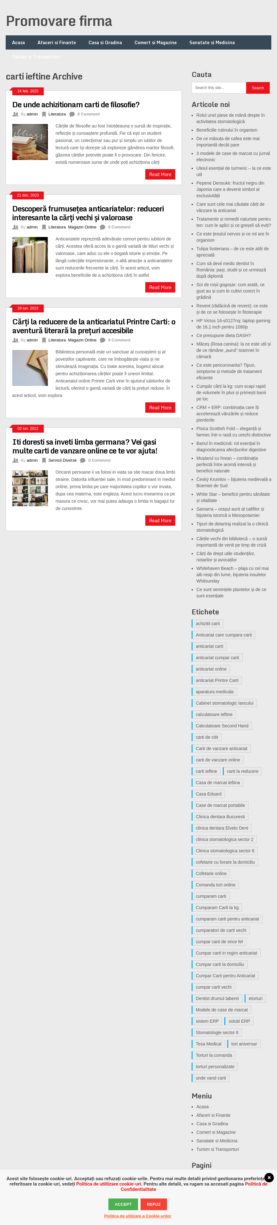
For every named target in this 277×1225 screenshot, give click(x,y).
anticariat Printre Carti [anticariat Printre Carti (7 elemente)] (217, 680)
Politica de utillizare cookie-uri (108, 1184)
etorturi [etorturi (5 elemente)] (256, 998)
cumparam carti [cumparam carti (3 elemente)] (211, 896)
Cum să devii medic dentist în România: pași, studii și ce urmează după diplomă (231, 270)
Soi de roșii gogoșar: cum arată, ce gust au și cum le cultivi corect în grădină (230, 291)
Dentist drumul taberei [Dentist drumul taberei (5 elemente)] (217, 998)
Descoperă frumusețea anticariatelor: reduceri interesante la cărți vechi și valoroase (88, 212)
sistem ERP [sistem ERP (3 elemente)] (207, 1021)
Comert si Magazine (156, 42)
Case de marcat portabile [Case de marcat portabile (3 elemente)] (220, 805)
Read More (160, 174)
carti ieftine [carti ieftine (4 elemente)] (206, 771)
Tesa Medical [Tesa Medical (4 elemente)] (209, 1043)
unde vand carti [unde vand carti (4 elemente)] (211, 1077)
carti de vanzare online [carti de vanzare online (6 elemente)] (218, 759)
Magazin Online (82, 227)
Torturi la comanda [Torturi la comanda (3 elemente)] (214, 1055)
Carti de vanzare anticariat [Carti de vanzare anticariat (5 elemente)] (221, 748)
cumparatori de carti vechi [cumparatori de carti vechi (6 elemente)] (221, 930)
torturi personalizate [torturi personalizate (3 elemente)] (215, 1066)
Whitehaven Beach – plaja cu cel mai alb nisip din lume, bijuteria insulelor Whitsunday (232, 574)
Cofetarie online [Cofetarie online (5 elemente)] (211, 873)
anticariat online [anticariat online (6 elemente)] (211, 669)
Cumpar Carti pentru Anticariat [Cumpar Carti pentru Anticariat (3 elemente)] (225, 975)
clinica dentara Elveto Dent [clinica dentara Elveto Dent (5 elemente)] (222, 828)
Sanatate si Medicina (212, 42)
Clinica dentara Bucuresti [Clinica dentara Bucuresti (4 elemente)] (220, 816)
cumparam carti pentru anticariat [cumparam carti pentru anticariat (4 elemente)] (227, 918)
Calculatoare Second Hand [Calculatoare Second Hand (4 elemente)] (222, 725)
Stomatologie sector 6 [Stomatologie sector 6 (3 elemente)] (217, 1032)
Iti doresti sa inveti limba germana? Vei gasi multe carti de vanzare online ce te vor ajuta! (84, 446)
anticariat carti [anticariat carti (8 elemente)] (209, 646)
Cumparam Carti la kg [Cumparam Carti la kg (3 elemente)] (217, 907)
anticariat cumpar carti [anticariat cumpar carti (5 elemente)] (217, 657)
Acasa (18, 42)
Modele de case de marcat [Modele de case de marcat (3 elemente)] (222, 1009)
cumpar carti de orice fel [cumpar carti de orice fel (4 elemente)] (219, 941)
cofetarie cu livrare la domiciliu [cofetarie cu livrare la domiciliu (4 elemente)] (225, 862)
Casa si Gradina (105, 42)
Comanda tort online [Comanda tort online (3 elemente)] (215, 884)
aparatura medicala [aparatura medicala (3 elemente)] (215, 691)
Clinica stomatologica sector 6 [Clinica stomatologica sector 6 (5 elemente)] (225, 850)
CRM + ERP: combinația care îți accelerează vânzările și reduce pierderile (227, 414)
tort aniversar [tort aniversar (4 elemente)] (244, 1043)
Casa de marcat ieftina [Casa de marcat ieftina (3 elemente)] (218, 782)
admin (32, 114)
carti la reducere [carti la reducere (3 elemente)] (242, 771)
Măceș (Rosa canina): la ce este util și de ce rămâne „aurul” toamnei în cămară (233, 350)
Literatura (57, 114)
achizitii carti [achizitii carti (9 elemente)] (208, 623)
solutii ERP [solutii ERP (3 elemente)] (239, 1021)
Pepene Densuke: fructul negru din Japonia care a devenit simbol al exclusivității (230, 189)
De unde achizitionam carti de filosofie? (76, 104)
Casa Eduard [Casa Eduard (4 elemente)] (209, 793)
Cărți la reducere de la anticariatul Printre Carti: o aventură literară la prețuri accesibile (93, 325)
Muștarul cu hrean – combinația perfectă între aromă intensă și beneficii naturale (227, 464)
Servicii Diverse (63, 460)
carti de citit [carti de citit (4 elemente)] (207, 737)
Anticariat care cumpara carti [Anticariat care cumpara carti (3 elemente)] (224, 634)
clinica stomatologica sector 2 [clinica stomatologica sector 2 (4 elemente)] (224, 839)
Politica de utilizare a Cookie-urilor (137, 1216)
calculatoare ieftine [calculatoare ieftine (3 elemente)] (214, 714)
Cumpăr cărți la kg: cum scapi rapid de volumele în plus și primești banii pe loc (231, 392)
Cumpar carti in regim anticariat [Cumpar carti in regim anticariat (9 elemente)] (226, 953)
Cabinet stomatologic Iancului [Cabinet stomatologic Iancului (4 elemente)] (224, 703)
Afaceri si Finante (57, 42)
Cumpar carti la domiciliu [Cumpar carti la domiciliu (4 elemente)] (220, 964)
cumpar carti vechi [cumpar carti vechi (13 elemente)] (214, 987)
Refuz (153, 1204)
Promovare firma (59, 20)
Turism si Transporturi (36, 56)
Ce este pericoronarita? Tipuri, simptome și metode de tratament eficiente (229, 371)
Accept (123, 1204)
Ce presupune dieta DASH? (223, 335)
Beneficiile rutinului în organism (226, 130)
